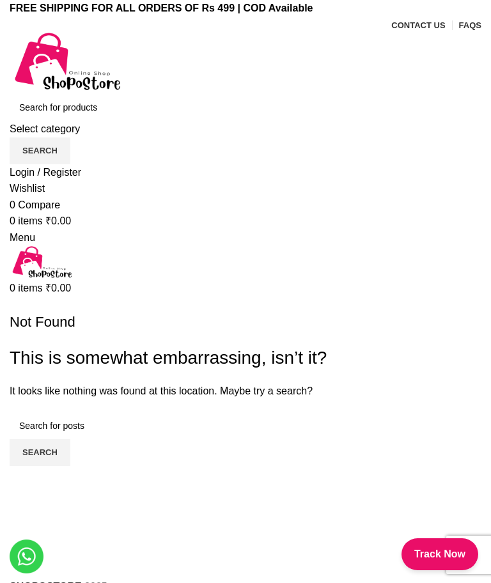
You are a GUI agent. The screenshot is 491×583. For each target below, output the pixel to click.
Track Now (439, 553)
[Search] (245, 107)
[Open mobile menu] (22, 237)
